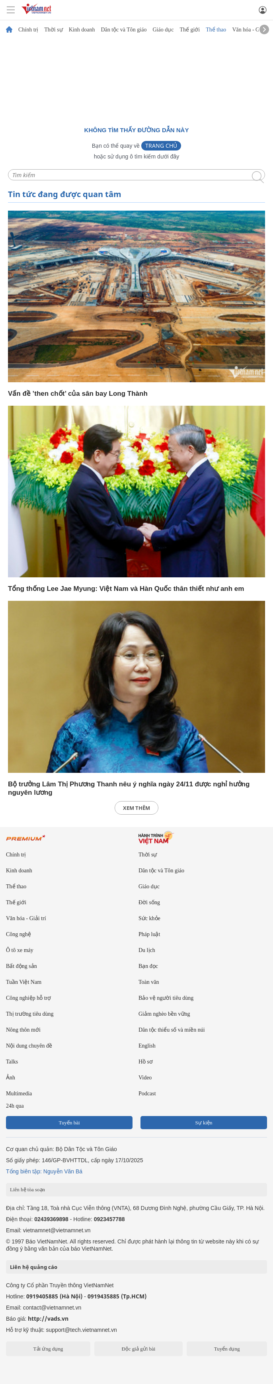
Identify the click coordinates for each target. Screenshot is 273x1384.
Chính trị (28, 30)
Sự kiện (203, 1123)
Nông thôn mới (23, 1030)
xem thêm (136, 807)
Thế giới (189, 30)
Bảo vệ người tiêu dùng (165, 998)
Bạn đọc (148, 966)
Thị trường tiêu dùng (30, 1014)
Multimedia (19, 1094)
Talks (12, 1062)
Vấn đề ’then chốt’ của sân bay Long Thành (78, 393)
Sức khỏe (149, 918)
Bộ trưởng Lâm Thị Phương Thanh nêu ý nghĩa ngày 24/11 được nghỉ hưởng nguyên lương (129, 788)
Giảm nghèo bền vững (164, 1014)
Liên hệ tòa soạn (27, 1189)
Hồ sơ (145, 1062)
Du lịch (146, 950)
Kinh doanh (82, 30)
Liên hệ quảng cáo (33, 1267)
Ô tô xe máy (19, 950)
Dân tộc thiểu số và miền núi (171, 1030)
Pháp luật (149, 934)
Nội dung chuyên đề (29, 1046)
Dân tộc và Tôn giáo (123, 30)
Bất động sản (21, 966)
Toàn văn (148, 982)
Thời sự (53, 30)
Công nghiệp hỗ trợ (28, 998)
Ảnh (10, 1078)
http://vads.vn (48, 1318)
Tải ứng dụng (48, 1349)
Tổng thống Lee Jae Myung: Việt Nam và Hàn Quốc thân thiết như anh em (126, 588)
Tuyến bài (69, 1123)
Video (145, 1078)
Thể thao (216, 30)
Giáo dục (163, 30)
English (147, 1046)
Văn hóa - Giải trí (252, 30)
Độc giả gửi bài (138, 1349)
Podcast (147, 1094)
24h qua (15, 1106)
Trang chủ (161, 145)
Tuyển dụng (227, 1349)
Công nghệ (18, 934)
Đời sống (149, 902)
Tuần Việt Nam (23, 982)
